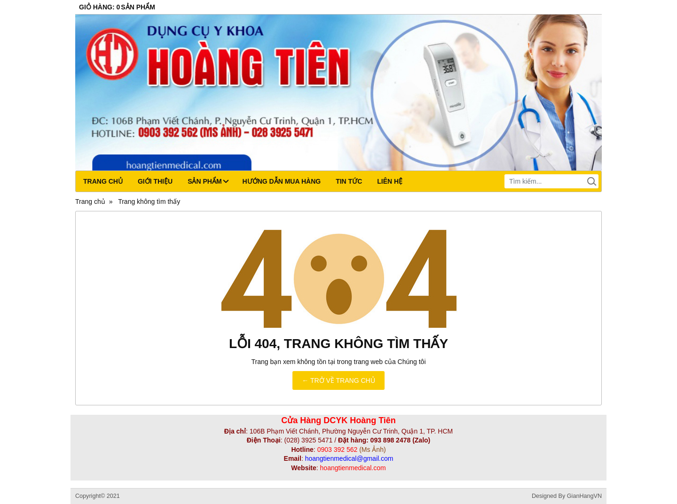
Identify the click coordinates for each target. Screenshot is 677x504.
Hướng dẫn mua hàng (282, 181)
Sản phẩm (208, 181)
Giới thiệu (155, 181)
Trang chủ (103, 181)
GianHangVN (584, 496)
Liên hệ (389, 181)
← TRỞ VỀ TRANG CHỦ (338, 380)
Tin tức (349, 181)
